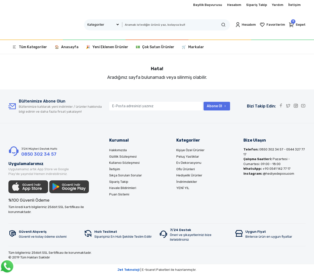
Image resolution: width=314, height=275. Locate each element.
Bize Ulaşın (254, 140)
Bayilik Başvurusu (207, 5)
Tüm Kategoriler (29, 47)
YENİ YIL (182, 188)
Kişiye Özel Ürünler (190, 150)
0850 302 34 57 (38, 154)
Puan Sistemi (119, 194)
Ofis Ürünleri (185, 169)
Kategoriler (188, 140)
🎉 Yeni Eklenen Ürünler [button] (107, 47)
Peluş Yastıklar (187, 156)
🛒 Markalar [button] (193, 47)
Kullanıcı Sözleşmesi (124, 163)
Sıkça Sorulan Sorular (125, 175)
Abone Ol (217, 106)
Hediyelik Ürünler (189, 175)
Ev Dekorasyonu (188, 163)
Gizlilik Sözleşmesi (123, 156)
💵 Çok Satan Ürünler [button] (155, 47)
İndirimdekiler (186, 182)
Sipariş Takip (256, 5)
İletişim (294, 5)
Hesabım (234, 5)
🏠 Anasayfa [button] (66, 47)
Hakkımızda (118, 150)
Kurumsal (119, 140)
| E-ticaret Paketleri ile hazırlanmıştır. (157, 270)
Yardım (277, 5)
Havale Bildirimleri (122, 188)
